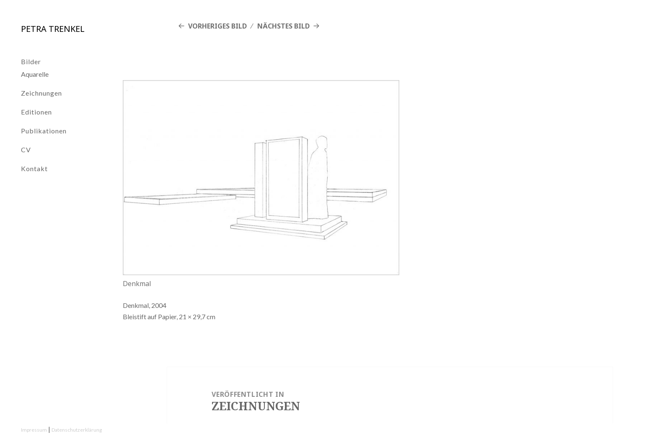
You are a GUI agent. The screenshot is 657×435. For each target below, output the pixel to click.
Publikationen (44, 131)
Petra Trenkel (53, 28)
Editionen (36, 112)
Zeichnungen (41, 93)
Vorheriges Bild (217, 26)
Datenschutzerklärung (77, 430)
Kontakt (34, 168)
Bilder (31, 61)
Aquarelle (35, 74)
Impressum (34, 430)
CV (26, 150)
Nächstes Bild (283, 26)
